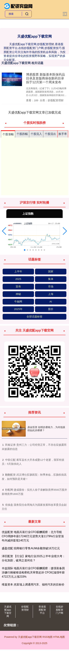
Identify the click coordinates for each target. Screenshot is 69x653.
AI (50, 301)
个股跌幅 (22, 133)
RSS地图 (47, 637)
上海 (50, 293)
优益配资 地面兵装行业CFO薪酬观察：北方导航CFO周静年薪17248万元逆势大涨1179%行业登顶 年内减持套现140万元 (33, 536)
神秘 (18, 293)
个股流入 (36, 133)
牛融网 (18, 301)
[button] (4, 231)
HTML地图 (59, 637)
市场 (50, 286)
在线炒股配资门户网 (59, 609)
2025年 (18, 309)
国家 (50, 271)
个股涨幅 (8, 134)
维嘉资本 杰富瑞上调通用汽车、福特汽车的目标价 (33, 584)
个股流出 (50, 133)
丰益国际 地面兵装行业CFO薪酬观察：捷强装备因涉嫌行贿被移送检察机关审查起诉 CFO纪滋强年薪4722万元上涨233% (33, 572)
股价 (50, 309)
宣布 (18, 286)
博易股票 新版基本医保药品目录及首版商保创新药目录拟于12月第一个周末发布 (45, 78)
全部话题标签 (34, 316)
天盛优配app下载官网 (7, 611)
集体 (50, 278)
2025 (18, 278)
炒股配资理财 (25, 608)
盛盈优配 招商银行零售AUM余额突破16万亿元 (31, 548)
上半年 (18, 271)
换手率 (62, 133)
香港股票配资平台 (42, 609)
